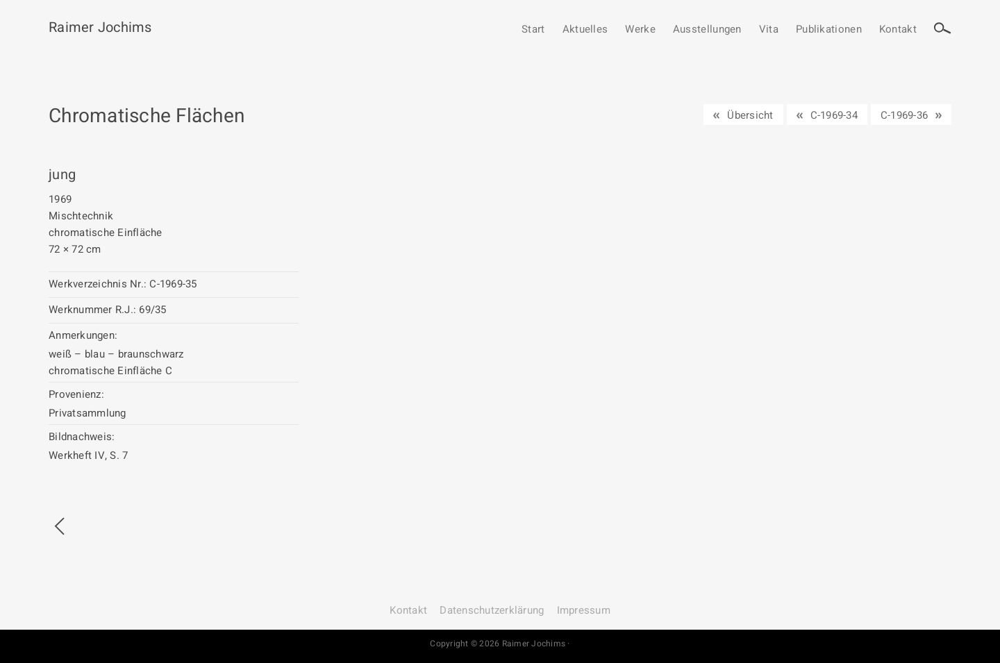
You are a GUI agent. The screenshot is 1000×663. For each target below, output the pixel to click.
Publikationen (829, 30)
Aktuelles (585, 30)
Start (533, 30)
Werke (640, 30)
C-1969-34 (834, 115)
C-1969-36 (904, 115)
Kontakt (898, 30)
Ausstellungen (707, 30)
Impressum (583, 610)
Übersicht (750, 115)
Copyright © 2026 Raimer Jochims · (499, 643)
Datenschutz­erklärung (492, 610)
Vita (768, 30)
